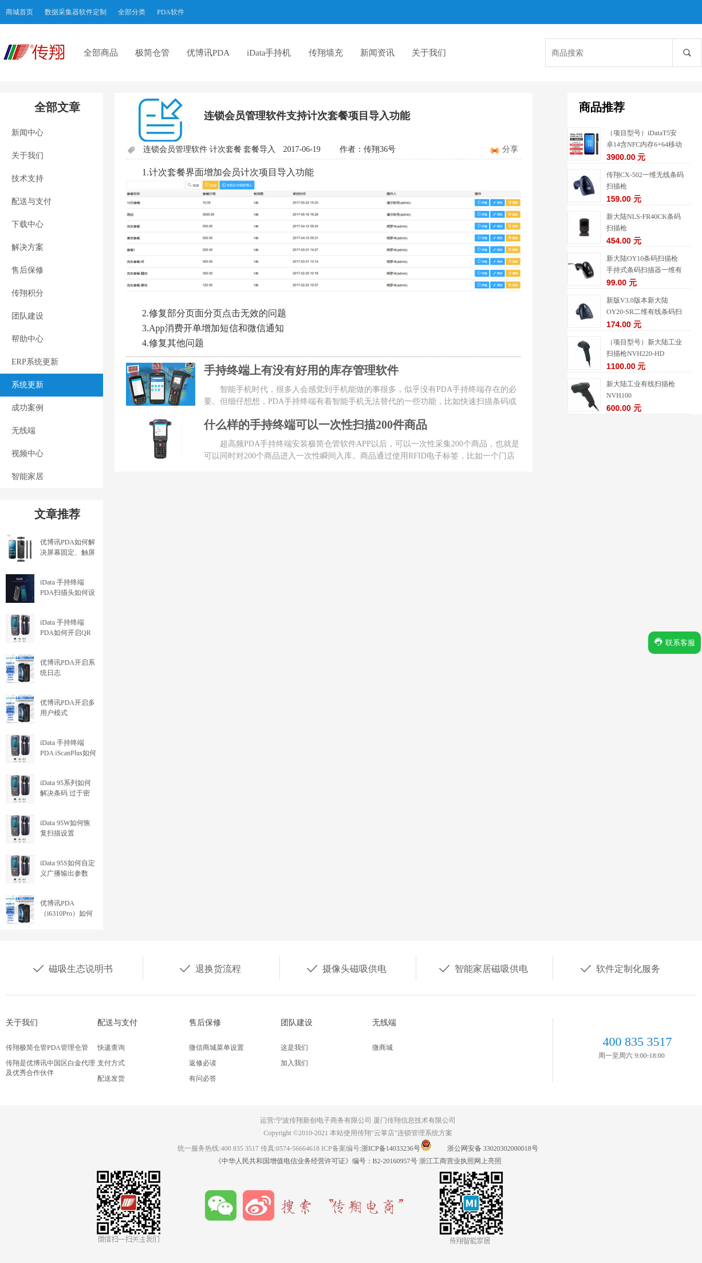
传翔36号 (380, 149)
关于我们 (429, 52)
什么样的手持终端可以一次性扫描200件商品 (315, 424)
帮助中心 (27, 339)
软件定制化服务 (619, 968)
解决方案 (27, 247)
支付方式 (111, 1063)
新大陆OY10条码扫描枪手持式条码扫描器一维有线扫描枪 (644, 269)
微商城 (382, 1048)
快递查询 (111, 1048)
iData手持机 (269, 52)
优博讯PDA (208, 52)
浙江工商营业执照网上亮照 (460, 1161)
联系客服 (674, 642)
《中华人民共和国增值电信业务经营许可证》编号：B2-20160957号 (317, 1161)
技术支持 (27, 178)
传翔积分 (27, 293)
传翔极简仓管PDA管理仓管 (47, 1048)
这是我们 (294, 1048)
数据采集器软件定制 (76, 12)
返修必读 (202, 1063)
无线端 (23, 430)
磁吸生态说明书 (72, 968)
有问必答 (202, 1078)
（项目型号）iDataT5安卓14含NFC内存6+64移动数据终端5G (644, 144)
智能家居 (27, 476)
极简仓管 (152, 52)
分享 (510, 149)
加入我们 (294, 1063)
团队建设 (27, 316)
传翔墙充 (326, 52)
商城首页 (19, 12)
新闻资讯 (377, 52)
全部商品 (101, 52)
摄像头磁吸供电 (346, 968)
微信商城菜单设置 (216, 1048)
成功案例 (27, 407)
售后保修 (27, 270)
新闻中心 (27, 132)
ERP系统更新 (34, 362)
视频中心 (27, 453)
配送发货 (111, 1078)
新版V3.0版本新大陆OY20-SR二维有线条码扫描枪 (644, 311)
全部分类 (131, 12)
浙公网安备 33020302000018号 (492, 1148)
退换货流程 (209, 968)
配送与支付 (31, 201)
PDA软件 (170, 12)
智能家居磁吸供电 (482, 968)
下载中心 (27, 224)
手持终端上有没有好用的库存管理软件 (301, 370)
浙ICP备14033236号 (390, 1148)
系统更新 (27, 385)
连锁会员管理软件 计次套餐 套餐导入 (209, 149)
